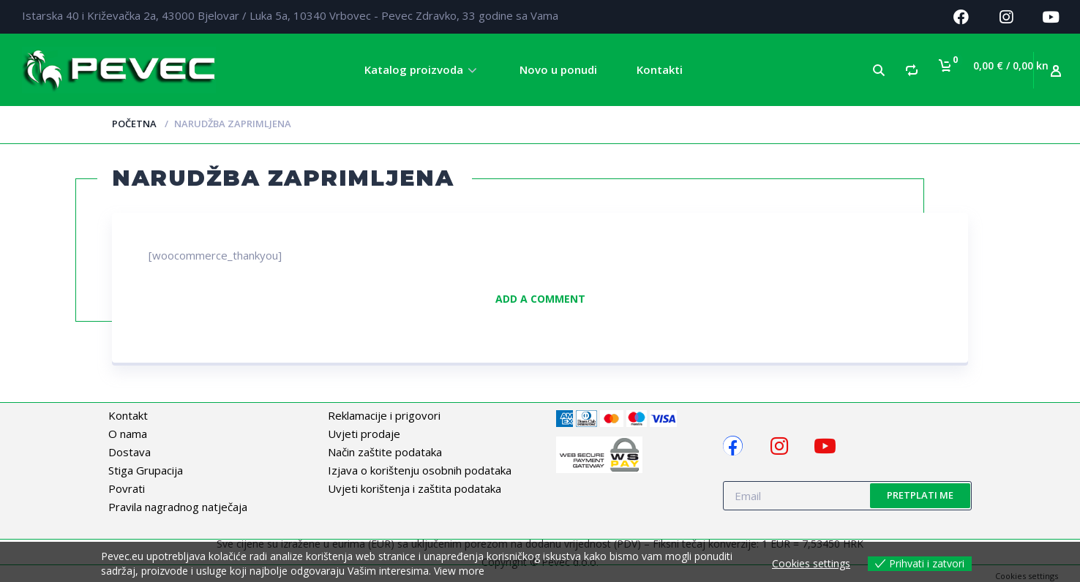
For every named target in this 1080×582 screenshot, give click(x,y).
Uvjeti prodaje (364, 433)
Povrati (126, 488)
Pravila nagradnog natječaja (177, 506)
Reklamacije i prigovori (384, 415)
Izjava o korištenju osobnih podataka (419, 470)
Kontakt (128, 415)
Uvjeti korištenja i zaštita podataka (414, 488)
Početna (134, 123)
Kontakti (660, 69)
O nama (127, 433)
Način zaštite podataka (385, 452)
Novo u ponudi (558, 69)
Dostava (129, 452)
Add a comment (540, 299)
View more (459, 571)
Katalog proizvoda (413, 69)
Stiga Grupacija (145, 470)
